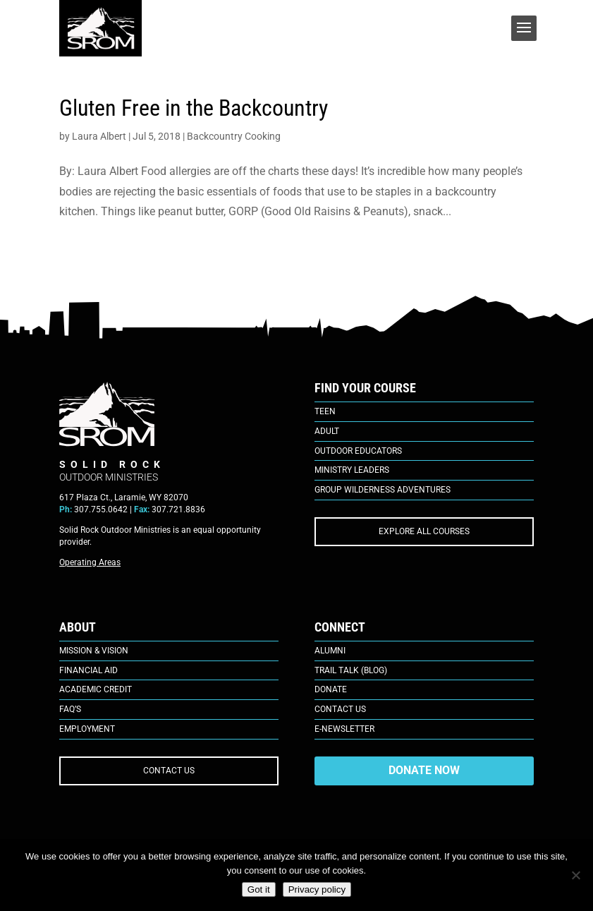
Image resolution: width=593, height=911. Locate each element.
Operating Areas (90, 562)
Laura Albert (99, 136)
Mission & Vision (93, 651)
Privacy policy (317, 889)
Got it (258, 889)
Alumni (330, 651)
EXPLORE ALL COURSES (424, 531)
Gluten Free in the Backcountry (193, 108)
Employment (87, 729)
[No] (575, 875)
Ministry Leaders (351, 470)
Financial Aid (88, 670)
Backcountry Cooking (234, 136)
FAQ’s (70, 709)
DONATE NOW (424, 770)
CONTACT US (169, 771)
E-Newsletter (344, 729)
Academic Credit (95, 689)
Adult (326, 431)
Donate (330, 689)
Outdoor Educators (358, 451)
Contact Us (340, 709)
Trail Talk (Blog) (350, 670)
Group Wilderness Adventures (382, 490)
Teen (325, 411)
